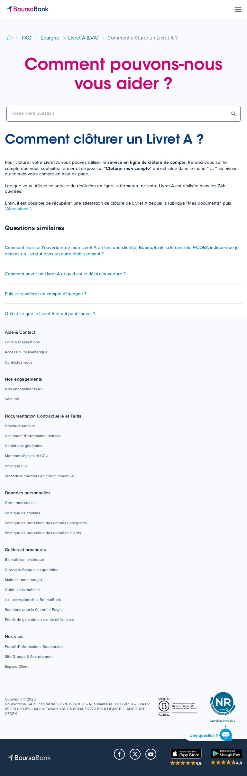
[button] (22, 342)
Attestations (18, 209)
